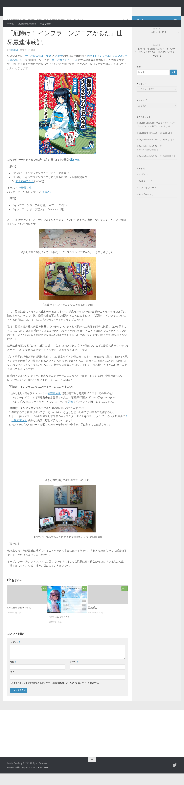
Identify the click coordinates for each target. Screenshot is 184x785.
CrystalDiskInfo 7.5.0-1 (149, 144)
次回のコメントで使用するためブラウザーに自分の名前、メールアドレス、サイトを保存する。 (57, 694)
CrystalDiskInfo (16, 31)
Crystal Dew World (27, 23)
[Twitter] (175, 31)
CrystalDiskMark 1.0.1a (19, 619)
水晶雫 (59, 67)
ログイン (143, 186)
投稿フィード (145, 192)
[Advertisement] (92, 743)
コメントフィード (147, 199)
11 (124, 600)
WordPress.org (146, 205)
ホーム (10, 23)
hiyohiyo (14, 61)
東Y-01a (74, 171)
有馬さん (47, 203)
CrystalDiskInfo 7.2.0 (58, 628)
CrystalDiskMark (38, 31)
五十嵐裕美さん (25, 193)
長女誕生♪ (93, 619)
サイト (13, 683)
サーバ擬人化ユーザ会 (38, 67)
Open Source (57, 31)
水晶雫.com (45, 23)
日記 (80, 31)
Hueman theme (42, 779)
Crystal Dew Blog (28, 10)
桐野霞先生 (25, 199)
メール (74, 673)
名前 (13, 673)
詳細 (70, 413)
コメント (15, 654)
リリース (71, 31)
